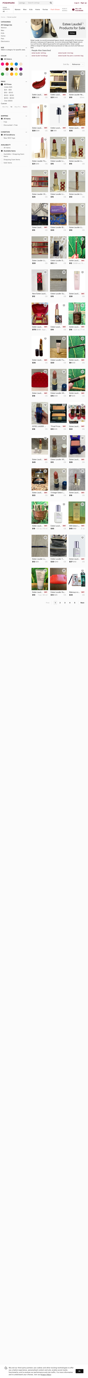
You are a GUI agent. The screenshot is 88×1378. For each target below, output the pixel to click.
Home (37, 9)
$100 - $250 (7, 95)
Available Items (8, 151)
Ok (79, 1371)
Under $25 (6, 87)
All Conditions (8, 135)
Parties (45, 9)
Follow (72, 33)
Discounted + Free (9, 125)
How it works (64, 9)
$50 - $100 (7, 92)
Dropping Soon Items (10, 160)
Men (24, 9)
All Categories (6, 25)
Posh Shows (55, 9)
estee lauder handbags (40, 56)
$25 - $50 (6, 90)
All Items (5, 119)
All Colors (6, 59)
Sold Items (6, 163)
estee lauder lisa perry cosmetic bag (70, 56)
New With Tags (8, 138)
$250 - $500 (7, 98)
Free (4, 122)
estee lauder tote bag (65, 53)
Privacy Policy (46, 1375)
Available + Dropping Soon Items (12, 155)
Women (18, 9)
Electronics (5, 41)
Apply (25, 107)
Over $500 (7, 101)
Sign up (84, 3)
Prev (48, 603)
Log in (76, 3)
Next (82, 603)
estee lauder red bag (39, 53)
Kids (31, 9)
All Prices (6, 84)
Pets (2, 39)
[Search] (38, 3)
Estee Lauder (11, 17)
